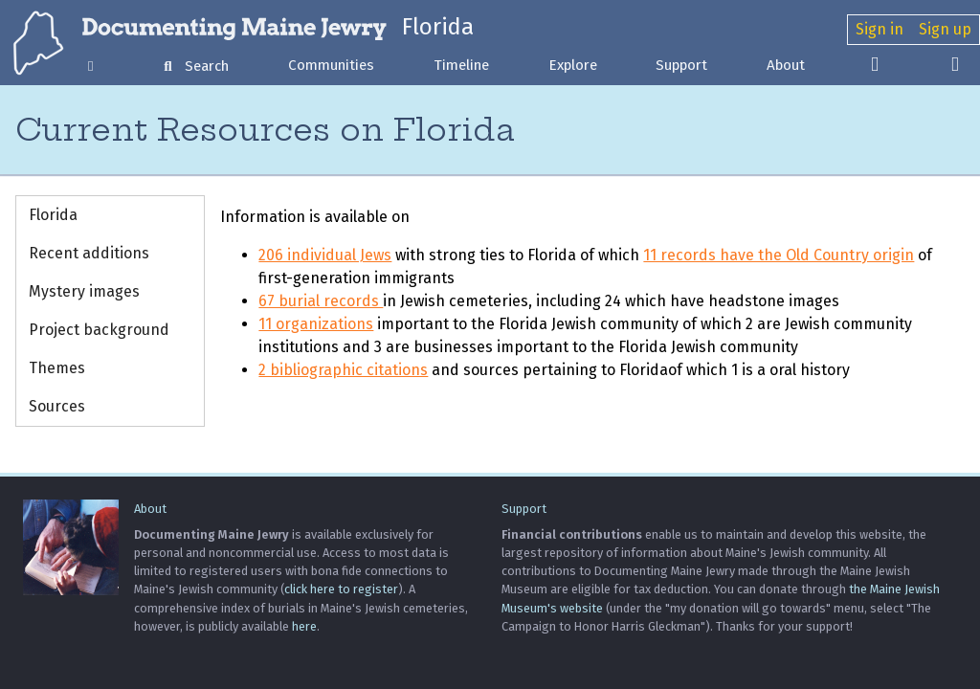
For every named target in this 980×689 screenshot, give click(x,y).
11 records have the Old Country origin (778, 255)
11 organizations (315, 324)
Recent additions (89, 253)
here (304, 626)
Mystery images (84, 291)
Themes (57, 368)
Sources (57, 406)
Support (681, 65)
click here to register (341, 589)
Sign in (879, 29)
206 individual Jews (324, 255)
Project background (99, 330)
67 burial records (320, 301)
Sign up (945, 29)
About (786, 65)
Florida (438, 26)
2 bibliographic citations (343, 370)
